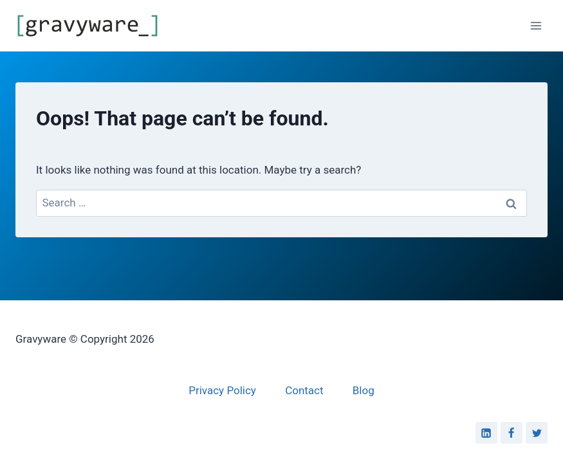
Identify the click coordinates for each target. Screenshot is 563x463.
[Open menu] (536, 25)
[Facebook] (511, 433)
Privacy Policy (222, 390)
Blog (363, 390)
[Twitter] (537, 433)
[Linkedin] (486, 433)
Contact (304, 390)
